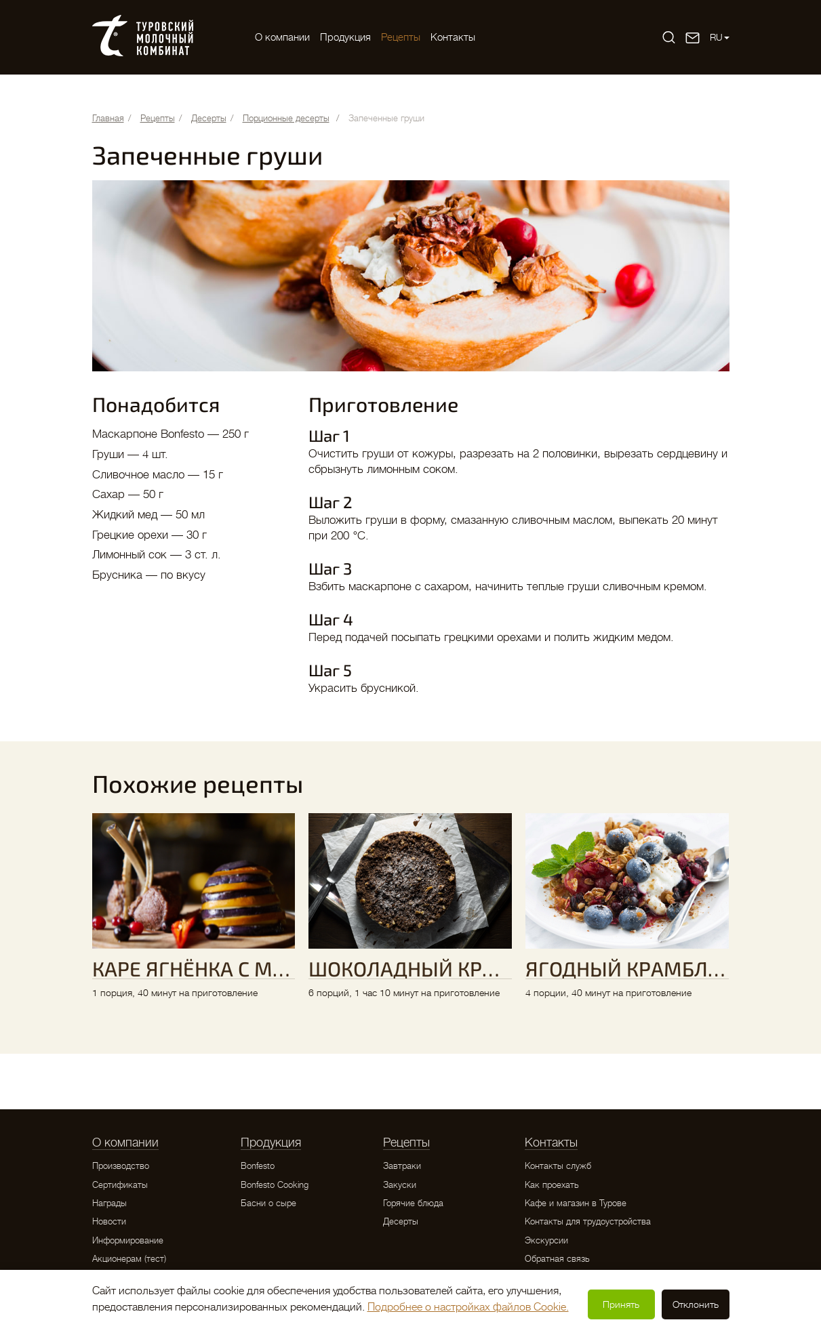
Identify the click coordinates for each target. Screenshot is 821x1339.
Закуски (399, 1185)
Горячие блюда (413, 1203)
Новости (109, 1221)
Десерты (400, 1221)
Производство (120, 1166)
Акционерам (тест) (129, 1259)
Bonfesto (258, 1166)
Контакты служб (558, 1166)
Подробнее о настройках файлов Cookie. (468, 1307)
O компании (282, 37)
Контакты (452, 37)
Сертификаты (120, 1185)
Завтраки (402, 1166)
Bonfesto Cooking (274, 1185)
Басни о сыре (268, 1203)
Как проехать (552, 1185)
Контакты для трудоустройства (588, 1221)
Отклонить (696, 1304)
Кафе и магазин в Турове (575, 1203)
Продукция (345, 37)
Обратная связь (557, 1259)
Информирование (127, 1240)
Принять (621, 1304)
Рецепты (400, 37)
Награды (109, 1203)
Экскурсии (546, 1240)
